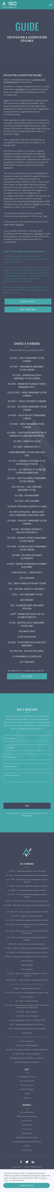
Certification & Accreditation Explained (23, 75)
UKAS (6, 100)
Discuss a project (27, 301)
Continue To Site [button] (26, 1185)
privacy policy (27, 815)
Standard (20, 89)
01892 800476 (28, 725)
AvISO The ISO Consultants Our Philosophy (24, 251)
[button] (50, 4)
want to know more (28, 309)
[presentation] (21, 790)
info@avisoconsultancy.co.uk (32, 728)
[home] (9, 5)
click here (20, 224)
